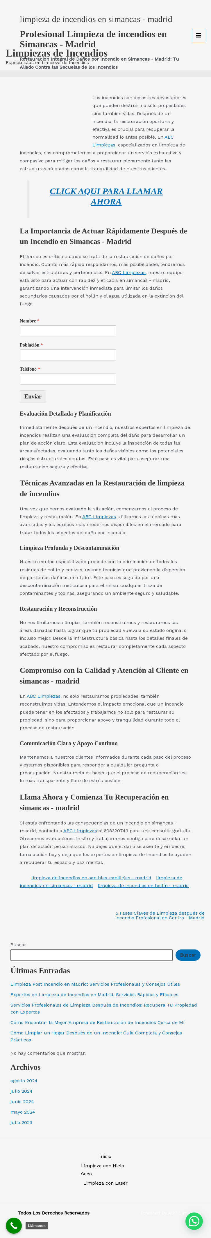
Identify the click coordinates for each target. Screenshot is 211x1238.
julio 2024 (21, 1091)
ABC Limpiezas (129, 272)
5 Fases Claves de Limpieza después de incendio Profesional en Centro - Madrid (160, 915)
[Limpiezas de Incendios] (23, 22)
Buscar (18, 944)
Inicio (105, 1156)
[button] (194, 1221)
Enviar (33, 396)
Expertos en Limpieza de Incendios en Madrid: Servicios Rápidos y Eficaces (94, 994)
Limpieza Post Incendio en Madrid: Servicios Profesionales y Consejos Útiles (95, 984)
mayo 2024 (22, 1112)
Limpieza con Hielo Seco (102, 1169)
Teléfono (30, 368)
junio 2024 (22, 1101)
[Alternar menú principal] (198, 31)
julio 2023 (21, 1122)
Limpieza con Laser (105, 1183)
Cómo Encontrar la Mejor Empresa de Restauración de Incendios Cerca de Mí (97, 1022)
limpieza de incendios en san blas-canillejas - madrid (91, 877)
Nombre (30, 320)
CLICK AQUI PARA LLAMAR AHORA (106, 196)
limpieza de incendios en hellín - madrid (143, 885)
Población (31, 344)
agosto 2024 (23, 1080)
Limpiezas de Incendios (57, 45)
